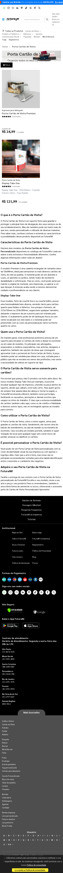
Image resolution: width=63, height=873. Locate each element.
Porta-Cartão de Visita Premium (19, 113)
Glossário (31, 832)
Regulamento (37, 544)
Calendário (6, 797)
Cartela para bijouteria (11, 771)
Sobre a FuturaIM (19, 538)
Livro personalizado (10, 816)
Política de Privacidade (41, 551)
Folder (4, 731)
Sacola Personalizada (11, 776)
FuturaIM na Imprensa (31, 514)
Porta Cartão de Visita (11, 180)
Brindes (5, 794)
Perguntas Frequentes (31, 509)
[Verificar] (15, 610)
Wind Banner (7, 749)
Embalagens (7, 801)
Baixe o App (37, 532)
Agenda (5, 804)
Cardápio (5, 807)
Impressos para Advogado (12, 110)
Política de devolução (21, 563)
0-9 (9, 844)
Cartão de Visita (8, 724)
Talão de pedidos (9, 782)
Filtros (6, 65)
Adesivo (5, 734)
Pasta (4, 757)
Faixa (4, 752)
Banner (5, 746)
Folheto (5, 728)
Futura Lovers (17, 551)
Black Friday (7, 826)
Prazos (35, 563)
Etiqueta (5, 739)
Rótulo (4, 742)
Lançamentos (7, 822)
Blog (34, 557)
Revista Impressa (8, 812)
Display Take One (11, 183)
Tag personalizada (9, 767)
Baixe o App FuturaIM (13, 618)
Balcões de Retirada (31, 500)
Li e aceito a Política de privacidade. (30, 870)
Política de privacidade (36, 865)
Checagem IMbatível (31, 505)
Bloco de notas (8, 779)
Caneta (5, 786)
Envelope (5, 761)
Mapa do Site (17, 532)
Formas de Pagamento (14, 573)
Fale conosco (17, 557)
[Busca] (47, 19)
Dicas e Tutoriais (18, 544)
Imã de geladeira (9, 764)
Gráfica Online (8, 721)
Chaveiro (5, 789)
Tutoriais (31, 519)
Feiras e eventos (8, 819)
